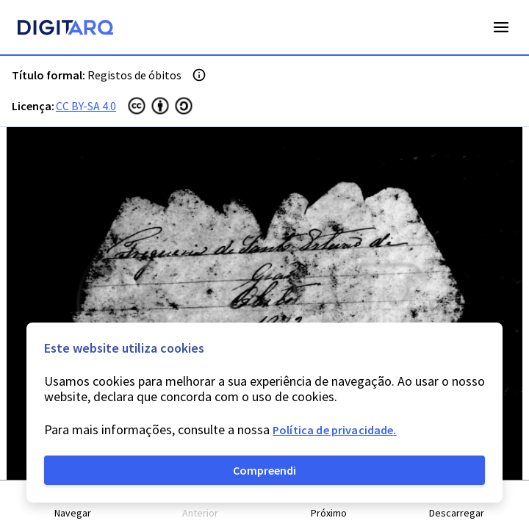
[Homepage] (65, 29)
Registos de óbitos (134, 75)
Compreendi (264, 470)
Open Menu (501, 27)
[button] (73, 505)
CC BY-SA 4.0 (86, 105)
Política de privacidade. (335, 429)
